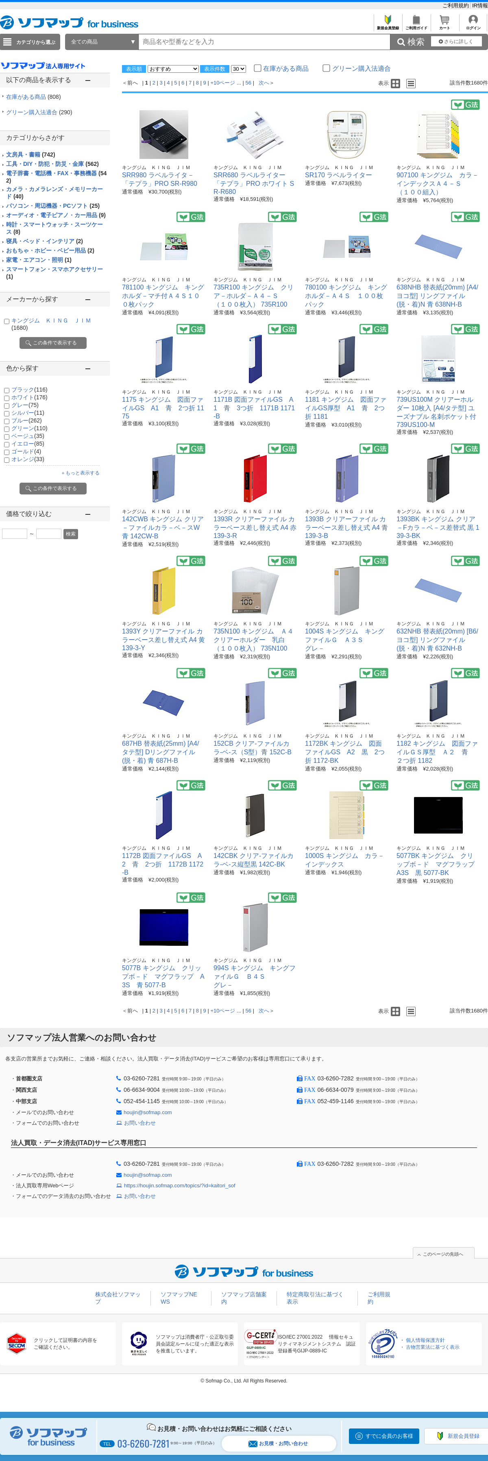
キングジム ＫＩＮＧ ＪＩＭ (156, 167)
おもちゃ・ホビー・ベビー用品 (50, 250)
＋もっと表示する (80, 473)
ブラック (29, 389)
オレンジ (27, 459)
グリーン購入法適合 (39, 112)
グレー (25, 405)
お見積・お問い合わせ (278, 1444)
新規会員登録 (388, 26)
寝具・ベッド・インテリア (44, 241)
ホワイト (29, 397)
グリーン (29, 428)
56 (248, 83)
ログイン (473, 26)
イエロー (27, 443)
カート (444, 26)
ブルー (26, 420)
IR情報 (480, 5)
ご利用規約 (456, 5)
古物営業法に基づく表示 (433, 1347)
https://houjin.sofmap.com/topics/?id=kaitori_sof (179, 1185)
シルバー (27, 412)
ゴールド (26, 451)
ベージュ (27, 436)
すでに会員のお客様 (389, 1436)
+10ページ (222, 83)
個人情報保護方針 (425, 1340)
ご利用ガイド (416, 26)
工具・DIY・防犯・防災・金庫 (52, 164)
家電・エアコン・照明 (39, 260)
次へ (264, 83)
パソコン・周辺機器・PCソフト (53, 205)
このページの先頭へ (443, 1254)
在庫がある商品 (33, 97)
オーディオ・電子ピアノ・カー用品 (56, 215)
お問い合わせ (140, 1123)
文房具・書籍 (30, 154)
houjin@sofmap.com (148, 1112)
